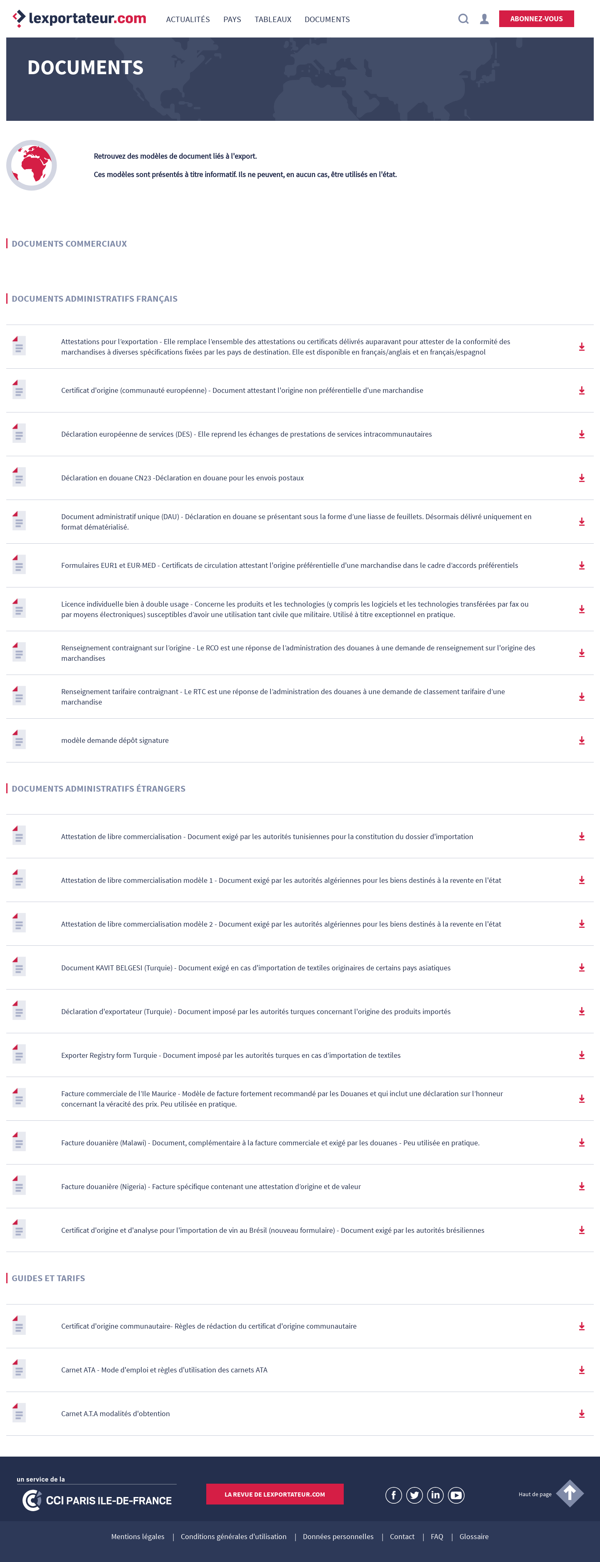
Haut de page (535, 1494)
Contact (402, 1537)
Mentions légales (138, 1537)
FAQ (437, 1537)
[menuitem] (188, 18)
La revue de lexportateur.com (275, 1494)
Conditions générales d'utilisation (234, 1537)
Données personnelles (338, 1537)
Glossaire (474, 1537)
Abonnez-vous (536, 18)
